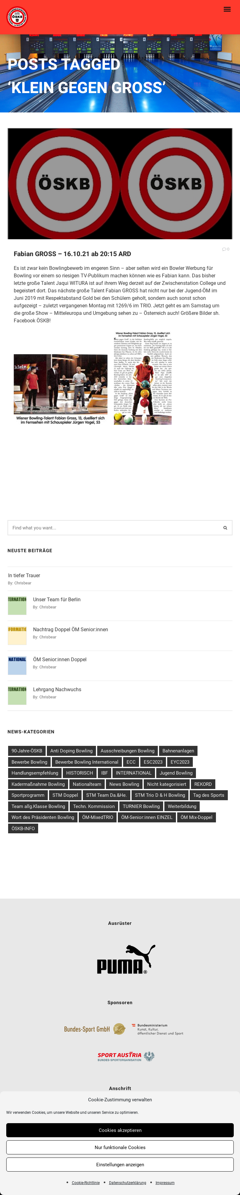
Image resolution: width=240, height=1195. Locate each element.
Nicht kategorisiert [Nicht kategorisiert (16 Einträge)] (166, 782)
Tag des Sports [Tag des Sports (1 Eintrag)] (208, 793)
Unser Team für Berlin (57, 597)
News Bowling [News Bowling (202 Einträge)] (124, 782)
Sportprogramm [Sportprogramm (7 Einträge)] (28, 793)
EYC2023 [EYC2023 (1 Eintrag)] (180, 759)
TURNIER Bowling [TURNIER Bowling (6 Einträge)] (141, 804)
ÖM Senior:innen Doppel (60, 657)
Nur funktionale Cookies (120, 1147)
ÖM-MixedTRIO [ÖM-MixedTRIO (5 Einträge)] (97, 815)
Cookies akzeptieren (120, 1130)
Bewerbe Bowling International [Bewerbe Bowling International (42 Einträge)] (86, 759)
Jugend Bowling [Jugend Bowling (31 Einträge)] (176, 770)
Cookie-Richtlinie (86, 1183)
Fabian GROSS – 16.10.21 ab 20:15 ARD (72, 254)
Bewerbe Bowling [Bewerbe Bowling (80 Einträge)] (29, 759)
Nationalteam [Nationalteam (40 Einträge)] (87, 782)
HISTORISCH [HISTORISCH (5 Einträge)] (79, 770)
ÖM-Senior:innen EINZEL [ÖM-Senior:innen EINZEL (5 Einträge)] (146, 815)
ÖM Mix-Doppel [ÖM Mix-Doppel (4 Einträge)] (196, 815)
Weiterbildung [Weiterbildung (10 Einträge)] (182, 804)
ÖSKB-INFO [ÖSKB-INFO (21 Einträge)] (23, 826)
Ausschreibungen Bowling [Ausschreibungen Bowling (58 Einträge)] (127, 748)
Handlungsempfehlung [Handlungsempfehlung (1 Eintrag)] (35, 770)
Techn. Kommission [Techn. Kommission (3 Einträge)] (94, 804)
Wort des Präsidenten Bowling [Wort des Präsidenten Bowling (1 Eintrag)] (43, 815)
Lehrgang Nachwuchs (57, 687)
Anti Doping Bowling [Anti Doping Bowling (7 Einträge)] (71, 748)
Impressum (165, 1183)
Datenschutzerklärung (127, 1183)
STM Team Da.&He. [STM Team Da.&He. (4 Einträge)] (106, 793)
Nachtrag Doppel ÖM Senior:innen (70, 627)
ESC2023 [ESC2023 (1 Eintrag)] (153, 759)
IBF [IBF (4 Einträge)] (104, 770)
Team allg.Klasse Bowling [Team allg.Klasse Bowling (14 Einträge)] (38, 804)
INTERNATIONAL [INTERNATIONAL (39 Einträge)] (134, 770)
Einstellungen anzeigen (120, 1165)
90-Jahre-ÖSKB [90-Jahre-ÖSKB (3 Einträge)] (27, 748)
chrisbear (22, 580)
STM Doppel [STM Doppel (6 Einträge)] (65, 793)
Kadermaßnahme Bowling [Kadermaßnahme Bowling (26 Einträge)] (38, 782)
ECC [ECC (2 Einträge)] (131, 759)
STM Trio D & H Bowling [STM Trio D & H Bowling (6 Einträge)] (160, 793)
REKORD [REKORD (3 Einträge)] (203, 782)
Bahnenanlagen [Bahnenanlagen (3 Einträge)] (178, 748)
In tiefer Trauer (24, 573)
